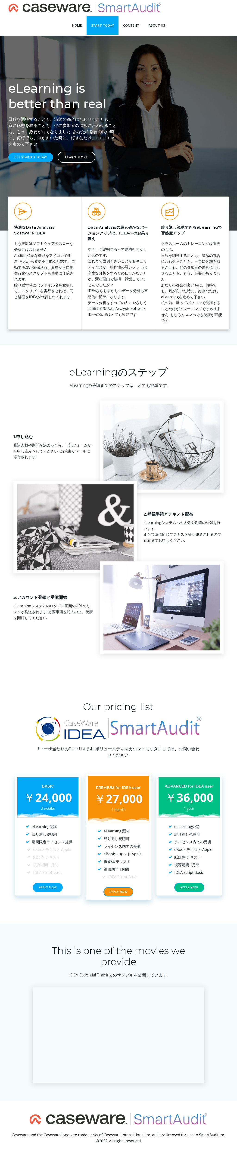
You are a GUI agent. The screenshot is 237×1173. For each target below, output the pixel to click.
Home (77, 23)
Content (131, 23)
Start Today (102, 23)
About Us (157, 23)
